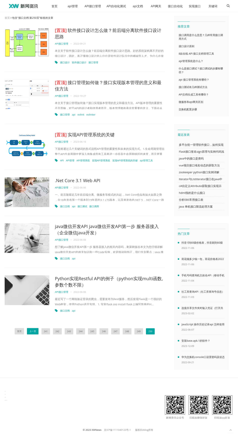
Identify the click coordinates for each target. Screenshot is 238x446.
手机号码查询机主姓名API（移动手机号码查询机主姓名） (202, 276)
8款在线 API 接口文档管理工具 (196, 54)
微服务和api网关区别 (191, 102)
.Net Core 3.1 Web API (77, 181)
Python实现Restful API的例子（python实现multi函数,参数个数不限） (109, 282)
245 (92, 331)
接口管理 (93, 62)
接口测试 (82, 206)
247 (116, 331)
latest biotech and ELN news (6, 400)
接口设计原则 (186, 46)
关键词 (211, 6)
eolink (81, 114)
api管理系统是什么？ (191, 61)
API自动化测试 (115, 6)
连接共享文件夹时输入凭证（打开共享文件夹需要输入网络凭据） (202, 308)
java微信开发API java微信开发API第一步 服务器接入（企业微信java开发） (107, 229)
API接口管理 (91, 6)
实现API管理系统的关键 (85, 135)
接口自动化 (174, 6)
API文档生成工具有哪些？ (194, 94)
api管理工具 (146, 160)
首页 (53, 6)
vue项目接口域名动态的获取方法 (199, 165)
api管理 (71, 6)
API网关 (154, 6)
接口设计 (65, 62)
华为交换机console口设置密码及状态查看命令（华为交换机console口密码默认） (203, 357)
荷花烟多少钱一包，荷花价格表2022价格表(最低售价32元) (202, 259)
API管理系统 (83, 160)
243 (69, 331)
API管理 (70, 160)
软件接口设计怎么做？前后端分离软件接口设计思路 (108, 33)
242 (57, 331)
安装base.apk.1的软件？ (195, 341)
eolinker (91, 114)
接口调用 (94, 206)
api (73, 114)
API (62, 160)
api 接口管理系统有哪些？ (194, 80)
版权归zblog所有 (144, 430)
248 (127, 331)
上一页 (32, 331)
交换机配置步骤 (188, 109)
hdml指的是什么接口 (192, 193)
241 (46, 331)
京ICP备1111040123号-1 (117, 430)
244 (81, 331)
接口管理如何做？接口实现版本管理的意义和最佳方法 (108, 85)
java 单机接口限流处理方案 (196, 207)
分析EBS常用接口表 (191, 200)
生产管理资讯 (5, 394)
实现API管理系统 (101, 160)
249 (139, 331)
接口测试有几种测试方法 (193, 87)
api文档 (136, 6)
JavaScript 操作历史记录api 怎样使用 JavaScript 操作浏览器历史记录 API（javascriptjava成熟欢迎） (202, 325)
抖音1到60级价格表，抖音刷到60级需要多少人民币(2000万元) (202, 243)
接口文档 (65, 206)
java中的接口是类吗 (191, 158)
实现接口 (193, 6)
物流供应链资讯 (5, 397)
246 (104, 331)
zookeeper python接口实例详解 (199, 172)
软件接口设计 (79, 62)
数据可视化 (5, 391)
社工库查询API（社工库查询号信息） (202, 292)
